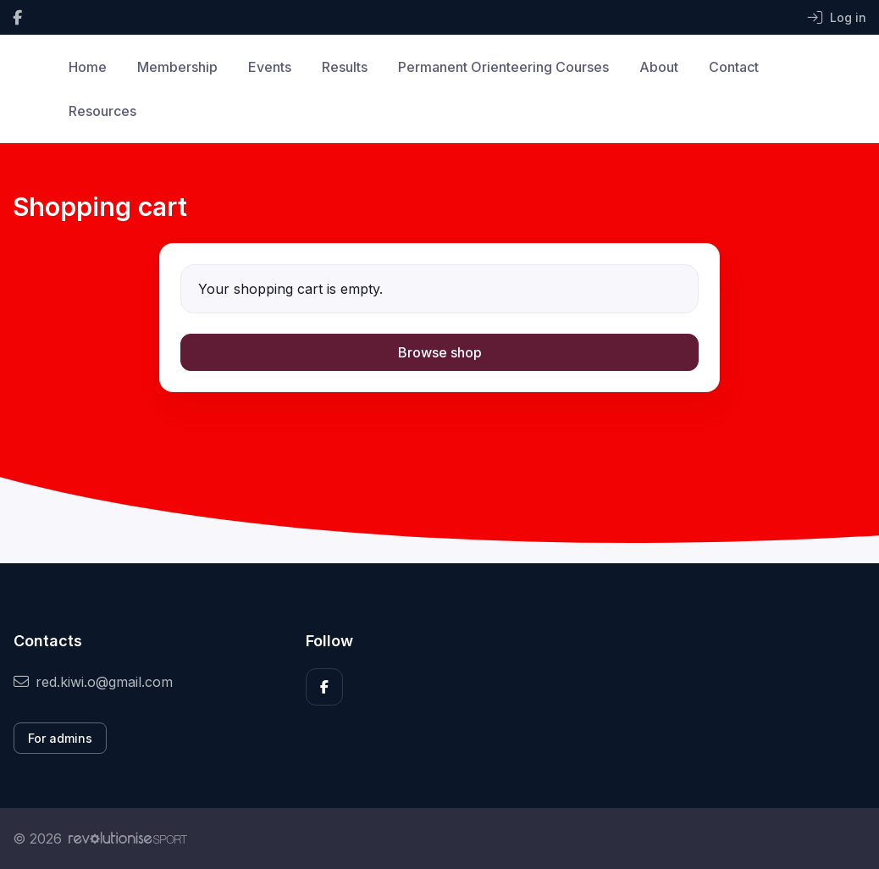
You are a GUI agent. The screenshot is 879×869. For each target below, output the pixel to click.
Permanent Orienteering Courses (503, 66)
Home (88, 66)
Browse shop (440, 352)
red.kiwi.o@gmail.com (93, 681)
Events (269, 66)
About (658, 66)
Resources (102, 110)
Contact (734, 66)
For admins (60, 738)
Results (345, 66)
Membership (177, 66)
